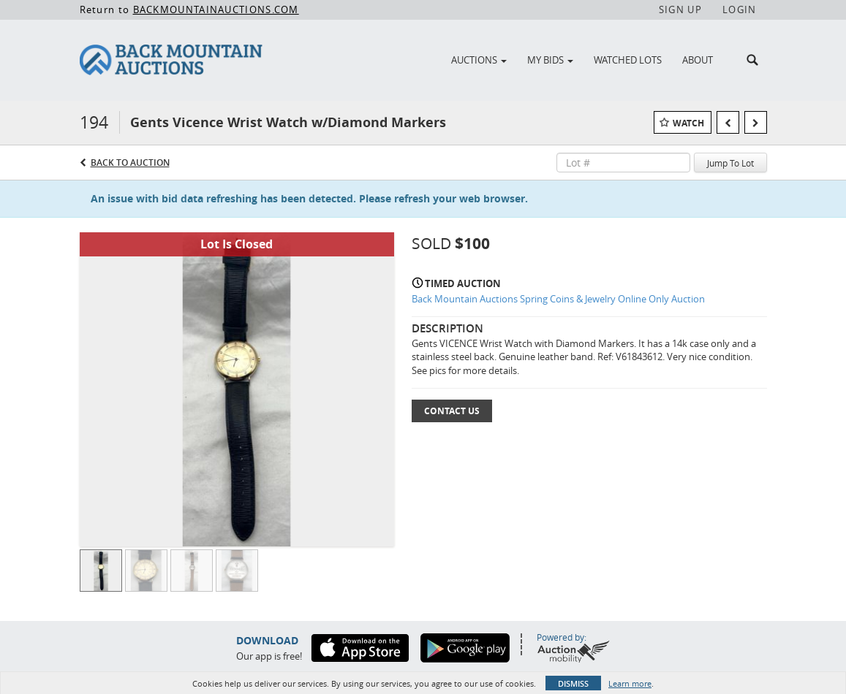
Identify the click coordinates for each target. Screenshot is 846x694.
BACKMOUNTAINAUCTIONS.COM (216, 9)
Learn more (630, 683)
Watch (688, 123)
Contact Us (452, 411)
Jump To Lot (730, 163)
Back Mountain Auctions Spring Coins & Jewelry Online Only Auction (558, 298)
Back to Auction (130, 162)
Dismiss (573, 683)
